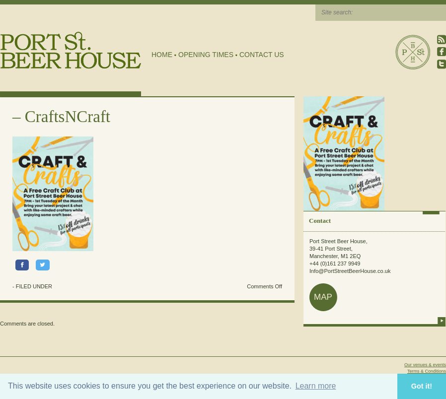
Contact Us (261, 55)
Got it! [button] (421, 386)
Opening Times (205, 55)
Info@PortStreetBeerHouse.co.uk (349, 271)
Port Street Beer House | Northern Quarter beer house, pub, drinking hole (70, 50)
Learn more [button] (316, 386)
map (323, 297)
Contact (320, 220)
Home (161, 55)
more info (442, 320)
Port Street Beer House (412, 52)
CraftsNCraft (67, 117)
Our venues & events (425, 364)
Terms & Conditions (426, 371)
